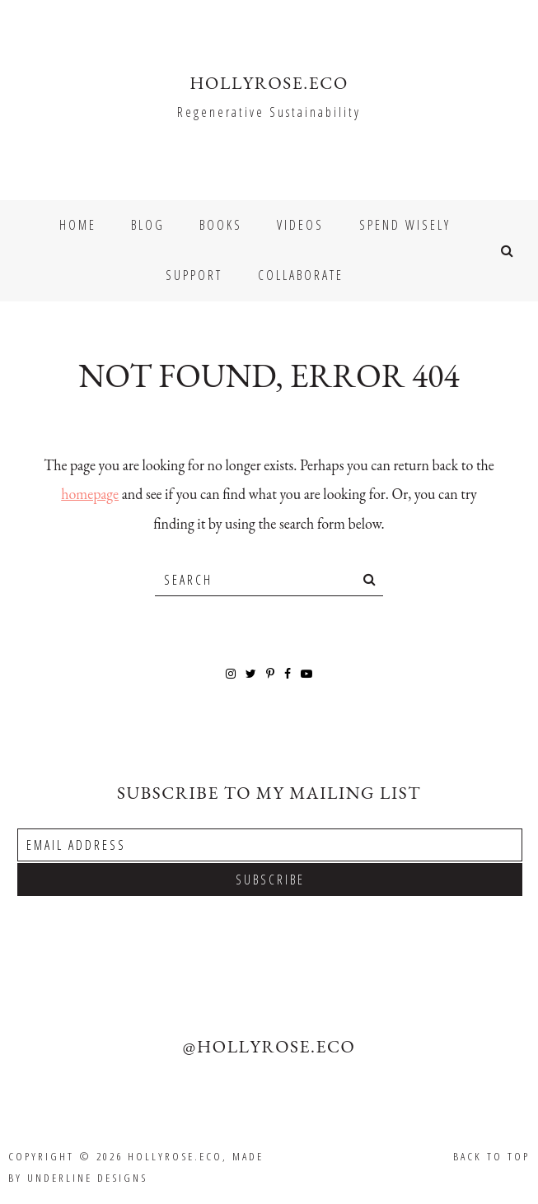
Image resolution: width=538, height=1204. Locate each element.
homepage (90, 493)
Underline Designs (87, 1177)
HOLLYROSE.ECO (268, 83)
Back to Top (491, 1156)
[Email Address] (269, 844)
